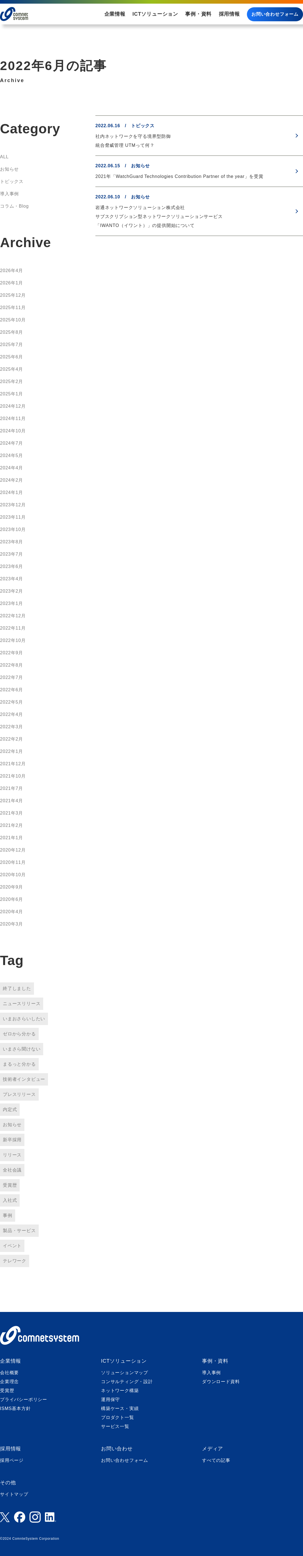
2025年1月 (11, 393)
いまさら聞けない (21, 1049)
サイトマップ (14, 1494)
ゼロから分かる (19, 1033)
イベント (12, 1245)
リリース (12, 1154)
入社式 (10, 1200)
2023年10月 (13, 529)
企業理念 (9, 1381)
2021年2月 (11, 825)
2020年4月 (11, 911)
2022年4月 (11, 714)
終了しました (17, 988)
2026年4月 (11, 270)
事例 (7, 1215)
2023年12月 (13, 504)
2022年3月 (11, 726)
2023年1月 (11, 603)
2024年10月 (13, 430)
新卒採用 (12, 1139)
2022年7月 (11, 677)
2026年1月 (11, 282)
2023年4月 (11, 578)
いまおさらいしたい (24, 1018)
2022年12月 (13, 615)
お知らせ (9, 169)
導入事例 (9, 193)
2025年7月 (11, 344)
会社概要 (9, 1372)
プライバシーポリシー (23, 1399)
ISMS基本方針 (15, 1408)
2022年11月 (13, 628)
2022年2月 (11, 739)
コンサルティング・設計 (127, 1381)
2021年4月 (11, 800)
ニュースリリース (21, 1003)
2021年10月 (13, 776)
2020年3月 (11, 924)
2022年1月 (11, 751)
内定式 (10, 1109)
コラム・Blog (14, 206)
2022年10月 (13, 640)
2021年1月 (11, 837)
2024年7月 (11, 443)
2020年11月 (13, 862)
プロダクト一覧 (117, 1417)
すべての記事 (216, 1460)
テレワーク (14, 1260)
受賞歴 (10, 1185)
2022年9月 (11, 652)
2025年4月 (11, 369)
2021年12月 (13, 763)
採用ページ (12, 1460)
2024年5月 (11, 455)
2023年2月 (11, 591)
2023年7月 (11, 554)
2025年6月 (11, 356)
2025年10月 (13, 319)
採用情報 (229, 14)
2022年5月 (11, 702)
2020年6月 (11, 899)
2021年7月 (11, 788)
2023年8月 (11, 541)
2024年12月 (13, 406)
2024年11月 (13, 418)
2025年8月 (11, 332)
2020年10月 (13, 874)
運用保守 (110, 1399)
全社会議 (12, 1170)
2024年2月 (11, 480)
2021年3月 (11, 813)
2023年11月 (13, 517)
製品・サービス (19, 1230)
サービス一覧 (115, 1426)
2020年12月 (13, 850)
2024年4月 (11, 467)
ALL (4, 156)
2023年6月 (11, 566)
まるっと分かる (19, 1064)
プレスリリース (19, 1094)
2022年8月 (11, 665)
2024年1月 (11, 492)
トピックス (12, 181)
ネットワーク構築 (120, 1390)
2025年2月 (11, 381)
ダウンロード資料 (221, 1381)
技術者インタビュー (24, 1079)
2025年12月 (13, 295)
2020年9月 (11, 887)
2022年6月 (11, 689)
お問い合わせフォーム (275, 14)
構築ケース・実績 (120, 1408)
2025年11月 (13, 307)
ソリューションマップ (124, 1372)
